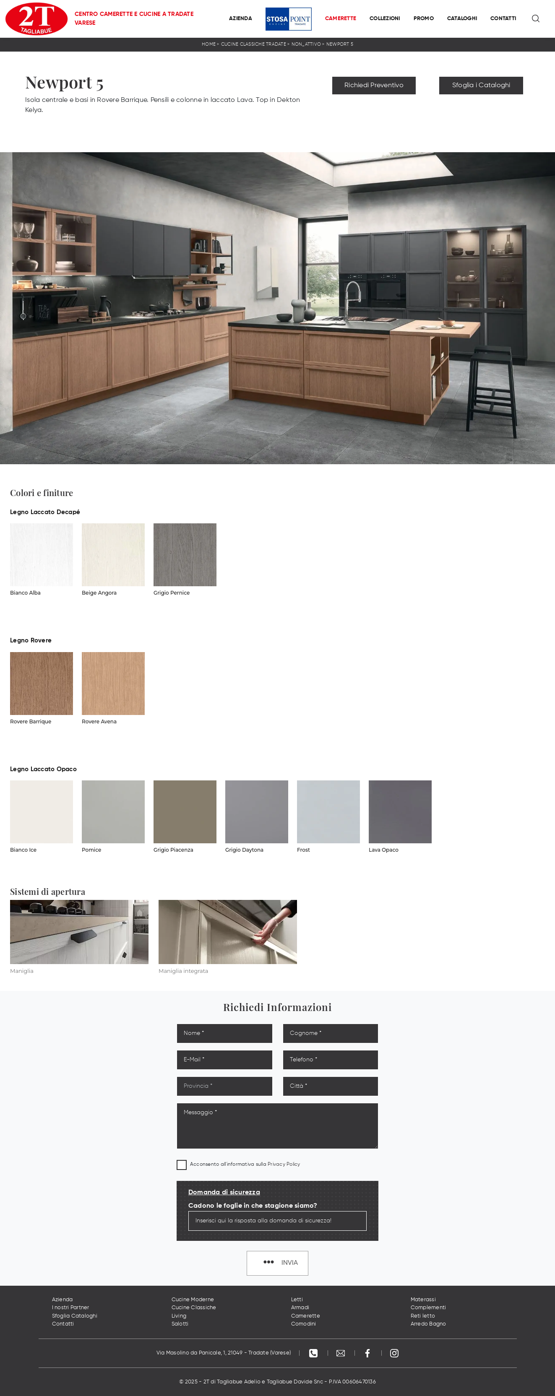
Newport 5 (339, 44)
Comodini (303, 1324)
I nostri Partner (70, 1307)
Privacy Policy (284, 1164)
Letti (297, 1299)
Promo (424, 18)
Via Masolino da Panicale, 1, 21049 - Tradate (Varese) (223, 1353)
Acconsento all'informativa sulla (245, 1164)
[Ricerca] (536, 18)
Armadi (300, 1307)
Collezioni (385, 18)
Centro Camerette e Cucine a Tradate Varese (134, 18)
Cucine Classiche (194, 1307)
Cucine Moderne (193, 1299)
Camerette (340, 18)
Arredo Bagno (428, 1324)
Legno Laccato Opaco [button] (43, 769)
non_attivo (306, 44)
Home (209, 44)
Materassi (423, 1299)
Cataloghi (462, 18)
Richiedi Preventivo (374, 85)
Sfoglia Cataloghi (74, 1316)
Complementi (428, 1307)
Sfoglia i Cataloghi (481, 85)
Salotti (180, 1324)
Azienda (240, 18)
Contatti (503, 18)
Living (179, 1316)
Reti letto (423, 1316)
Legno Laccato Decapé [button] (45, 512)
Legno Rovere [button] (31, 640)
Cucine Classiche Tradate (253, 44)
